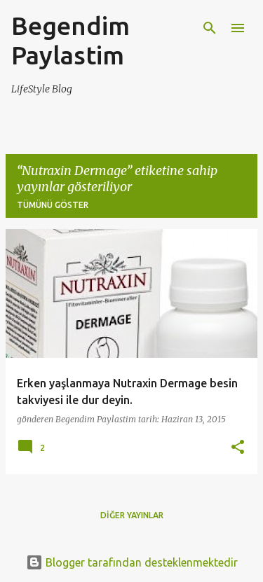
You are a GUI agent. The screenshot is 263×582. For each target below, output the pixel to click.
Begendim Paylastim (70, 40)
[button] (237, 447)
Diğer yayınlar (131, 515)
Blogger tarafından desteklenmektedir (132, 562)
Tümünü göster (52, 204)
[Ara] (209, 28)
